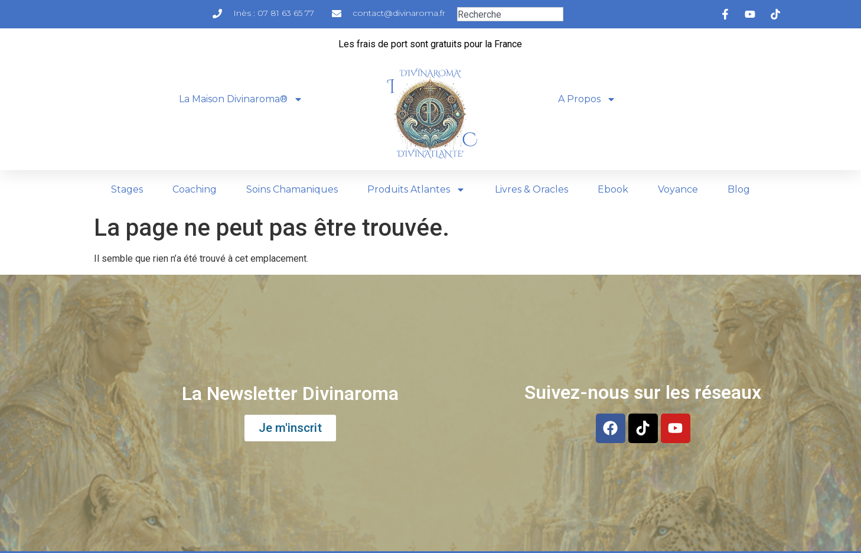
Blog (739, 189)
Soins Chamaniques (292, 189)
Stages (127, 189)
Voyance (678, 189)
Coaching (194, 189)
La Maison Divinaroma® (241, 99)
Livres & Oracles (531, 189)
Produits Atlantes (416, 189)
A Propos (587, 99)
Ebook (613, 189)
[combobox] (510, 14)
